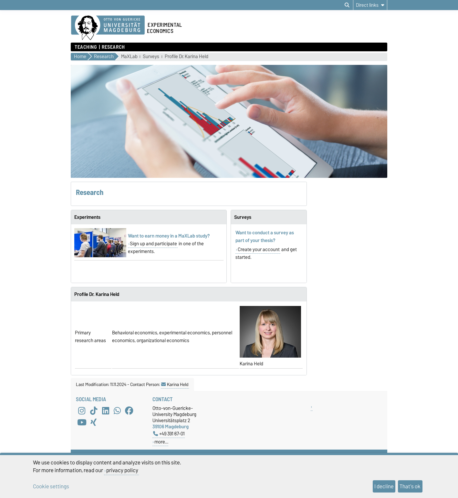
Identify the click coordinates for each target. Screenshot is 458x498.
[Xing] (93, 422)
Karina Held (174, 384)
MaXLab (129, 56)
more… (161, 442)
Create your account (259, 249)
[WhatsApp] (117, 411)
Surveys (151, 56)
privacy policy (122, 470)
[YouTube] (82, 422)
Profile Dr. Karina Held (186, 56)
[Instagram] (82, 411)
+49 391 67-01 (169, 434)
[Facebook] (129, 411)
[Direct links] (370, 5)
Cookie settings (51, 486)
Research (113, 47)
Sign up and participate (153, 244)
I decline (384, 486)
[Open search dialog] (347, 5)
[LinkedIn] (105, 411)
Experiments (87, 217)
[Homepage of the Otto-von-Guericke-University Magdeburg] (108, 28)
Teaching (86, 47)
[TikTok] (93, 411)
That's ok (410, 486)
